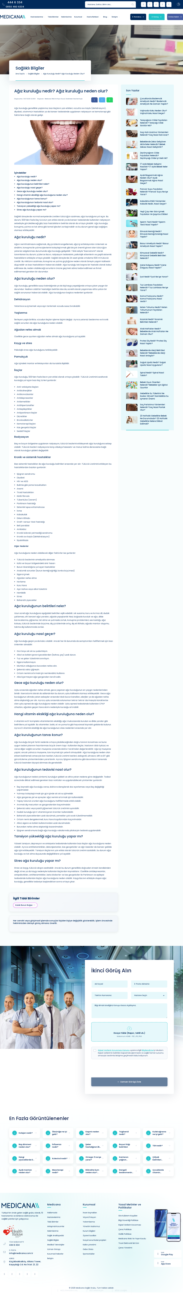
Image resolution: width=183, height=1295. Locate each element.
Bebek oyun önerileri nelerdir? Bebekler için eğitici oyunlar (154, 385)
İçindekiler (20, 172)
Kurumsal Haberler (55, 1254)
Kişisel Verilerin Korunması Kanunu (113, 1050)
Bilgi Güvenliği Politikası (128, 1220)
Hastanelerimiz (53, 1217)
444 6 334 (14, 1245)
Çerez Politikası (125, 1229)
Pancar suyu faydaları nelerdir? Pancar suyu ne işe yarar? (154, 192)
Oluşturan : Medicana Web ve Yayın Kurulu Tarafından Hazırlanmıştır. (60, 99)
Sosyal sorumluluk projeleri (94, 1240)
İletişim (50, 1258)
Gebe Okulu (88, 1249)
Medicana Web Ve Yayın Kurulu (132, 1238)
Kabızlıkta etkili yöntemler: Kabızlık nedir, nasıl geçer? (153, 202)
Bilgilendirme (148, 1050)
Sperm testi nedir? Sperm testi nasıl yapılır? (152, 223)
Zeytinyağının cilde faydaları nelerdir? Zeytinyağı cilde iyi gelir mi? (153, 155)
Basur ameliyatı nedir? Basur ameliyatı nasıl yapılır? (154, 244)
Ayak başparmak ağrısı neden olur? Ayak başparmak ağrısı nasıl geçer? (151, 179)
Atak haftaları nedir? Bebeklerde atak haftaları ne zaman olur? (154, 331)
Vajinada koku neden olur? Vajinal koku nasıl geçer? (153, 112)
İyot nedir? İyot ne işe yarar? (154, 276)
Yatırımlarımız (89, 1222)
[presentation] (129, 1069)
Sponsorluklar (89, 1254)
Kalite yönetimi (89, 1244)
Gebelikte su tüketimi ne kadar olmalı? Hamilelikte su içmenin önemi (154, 396)
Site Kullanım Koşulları (127, 1215)
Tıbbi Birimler (52, 1222)
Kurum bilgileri (89, 1231)
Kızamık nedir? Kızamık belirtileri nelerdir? (151, 320)
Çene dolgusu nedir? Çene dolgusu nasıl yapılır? (153, 266)
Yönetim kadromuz (91, 1226)
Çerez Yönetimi (125, 1247)
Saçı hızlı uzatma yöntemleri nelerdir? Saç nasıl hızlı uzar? (154, 133)
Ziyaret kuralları (89, 1235)
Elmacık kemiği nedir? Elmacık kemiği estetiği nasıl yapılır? (154, 234)
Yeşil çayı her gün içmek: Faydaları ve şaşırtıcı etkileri (154, 213)
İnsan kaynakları (90, 1212)
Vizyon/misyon (89, 1217)
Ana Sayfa (20, 73)
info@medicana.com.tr (21, 1253)
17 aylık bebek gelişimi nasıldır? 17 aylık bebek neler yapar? (154, 167)
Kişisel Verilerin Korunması (129, 1225)
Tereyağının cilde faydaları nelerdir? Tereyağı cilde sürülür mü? (153, 123)
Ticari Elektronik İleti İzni (128, 1243)
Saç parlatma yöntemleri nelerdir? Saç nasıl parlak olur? (152, 407)
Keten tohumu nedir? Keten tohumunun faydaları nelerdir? (153, 310)
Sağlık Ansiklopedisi (55, 1235)
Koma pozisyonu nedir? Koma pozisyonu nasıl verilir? (151, 299)
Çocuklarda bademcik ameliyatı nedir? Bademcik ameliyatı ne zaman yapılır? (154, 101)
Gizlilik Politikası (124, 1234)
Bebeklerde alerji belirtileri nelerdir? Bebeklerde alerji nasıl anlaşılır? (152, 353)
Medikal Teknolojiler (55, 1244)
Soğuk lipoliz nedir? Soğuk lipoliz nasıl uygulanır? (153, 363)
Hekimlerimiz (52, 1231)
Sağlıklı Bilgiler (34, 73)
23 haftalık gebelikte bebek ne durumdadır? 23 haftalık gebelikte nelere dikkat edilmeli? (153, 419)
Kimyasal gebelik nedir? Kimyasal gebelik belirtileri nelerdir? (153, 256)
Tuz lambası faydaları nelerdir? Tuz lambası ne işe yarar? (154, 288)
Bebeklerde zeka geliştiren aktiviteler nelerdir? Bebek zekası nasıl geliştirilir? (153, 144)
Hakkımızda (52, 1212)
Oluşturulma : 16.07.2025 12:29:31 (24, 99)
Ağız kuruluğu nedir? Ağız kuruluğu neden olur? (64, 73)
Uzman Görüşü (53, 1249)
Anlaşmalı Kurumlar (55, 1226)
